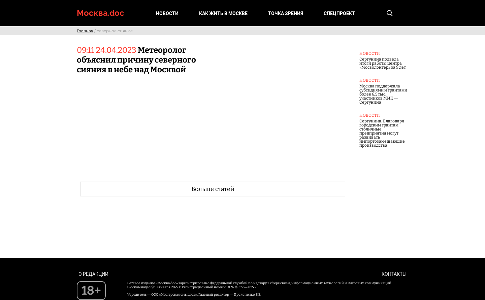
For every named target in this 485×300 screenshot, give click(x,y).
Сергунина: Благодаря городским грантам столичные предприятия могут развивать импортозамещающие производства (382, 133)
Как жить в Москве (223, 13)
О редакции (93, 274)
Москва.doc (100, 13)
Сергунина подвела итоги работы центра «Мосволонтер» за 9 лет (382, 63)
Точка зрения (285, 13)
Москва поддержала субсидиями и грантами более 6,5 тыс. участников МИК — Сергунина (383, 94)
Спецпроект (339, 13)
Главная (85, 30)
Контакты (394, 274)
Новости (167, 13)
